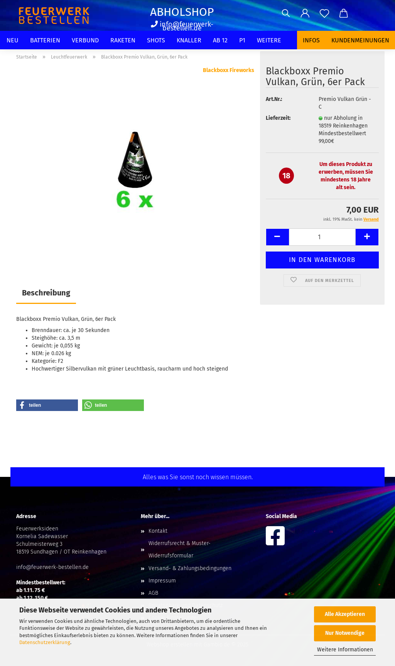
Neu (13, 40)
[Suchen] (285, 13)
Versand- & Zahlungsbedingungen (190, 568)
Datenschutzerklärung (44, 642)
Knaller (189, 40)
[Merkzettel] (324, 13)
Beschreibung (46, 292)
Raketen (122, 40)
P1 (242, 40)
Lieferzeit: (278, 118)
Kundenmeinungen (360, 40)
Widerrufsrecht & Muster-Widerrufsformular (180, 549)
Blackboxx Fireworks (228, 70)
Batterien (45, 40)
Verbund (85, 40)
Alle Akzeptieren (345, 614)
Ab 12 (220, 40)
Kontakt (158, 531)
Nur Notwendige (345, 633)
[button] (305, 13)
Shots (156, 40)
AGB (153, 593)
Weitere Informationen (345, 649)
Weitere (269, 40)
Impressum (162, 580)
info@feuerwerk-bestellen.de (182, 26)
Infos (311, 40)
